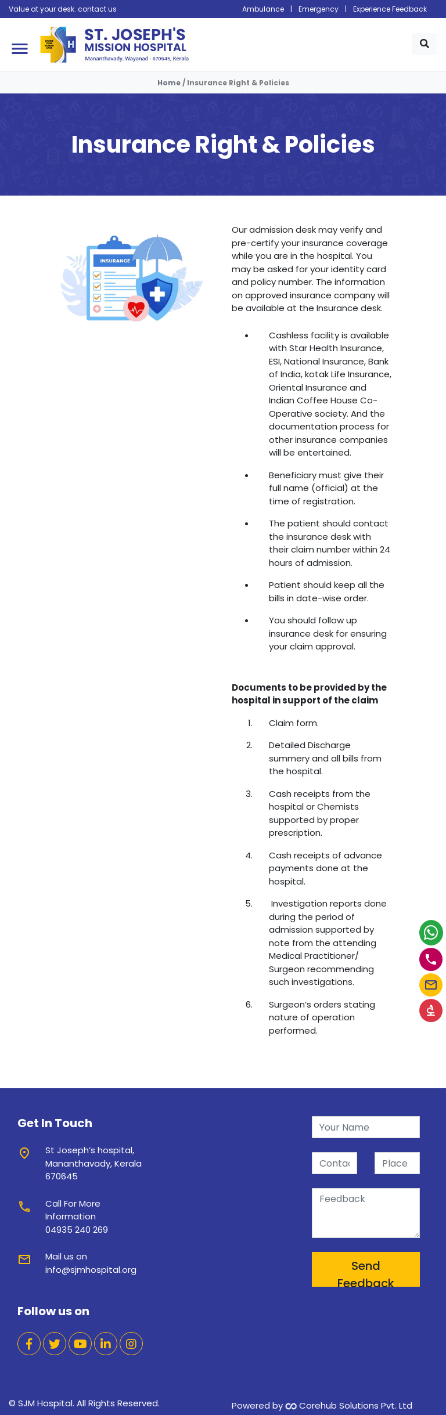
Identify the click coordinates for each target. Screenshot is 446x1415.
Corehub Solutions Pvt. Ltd (348, 1405)
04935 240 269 (76, 1229)
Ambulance (263, 9)
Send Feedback (365, 1272)
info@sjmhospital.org (90, 1270)
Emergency (318, 9)
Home (169, 83)
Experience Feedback (390, 9)
